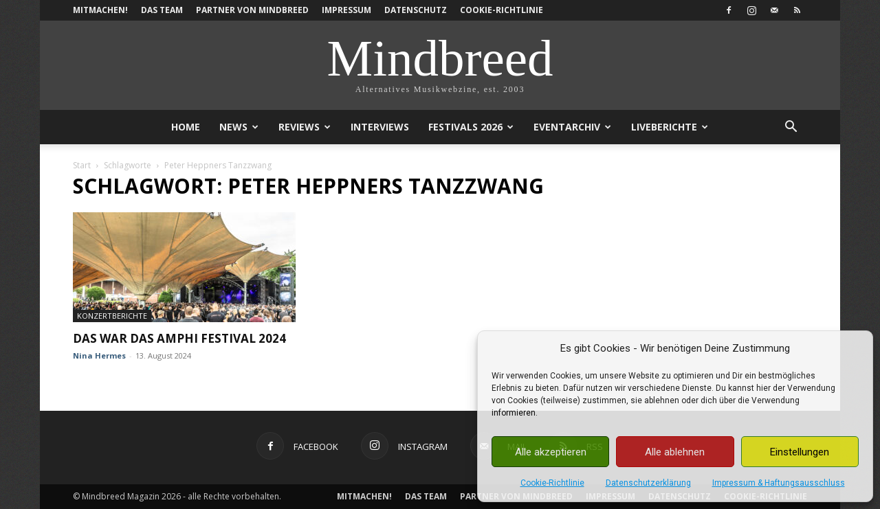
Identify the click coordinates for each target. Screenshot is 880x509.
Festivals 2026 (471, 126)
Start (82, 165)
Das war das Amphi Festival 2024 (179, 338)
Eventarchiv (572, 126)
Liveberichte (669, 126)
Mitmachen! (100, 10)
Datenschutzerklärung (648, 483)
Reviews (304, 126)
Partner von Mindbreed (252, 10)
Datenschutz (415, 10)
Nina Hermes (99, 355)
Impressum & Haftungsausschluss (778, 483)
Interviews (380, 126)
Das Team (162, 10)
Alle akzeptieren (550, 452)
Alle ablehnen (675, 452)
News (238, 126)
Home (185, 126)
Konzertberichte (112, 315)
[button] (790, 128)
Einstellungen (799, 452)
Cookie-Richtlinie (552, 483)
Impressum (346, 10)
